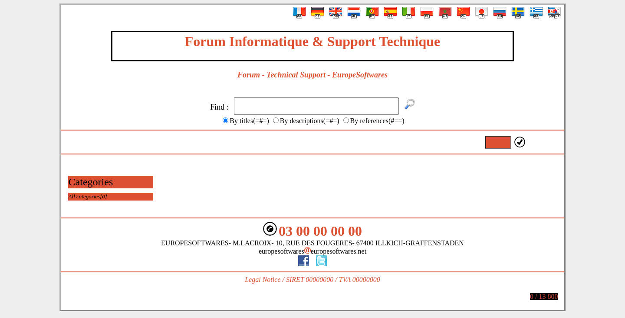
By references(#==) (377, 120)
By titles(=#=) (249, 120)
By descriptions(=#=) (309, 120)
